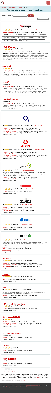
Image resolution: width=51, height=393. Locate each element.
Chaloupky (45, 72)
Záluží (27, 75)
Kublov (4, 58)
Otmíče (35, 58)
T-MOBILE (6, 258)
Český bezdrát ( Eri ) (11, 317)
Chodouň (24, 39)
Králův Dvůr (40, 56)
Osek (31, 58)
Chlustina (13, 56)
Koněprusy (16, 40)
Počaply (39, 58)
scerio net (6, 66)
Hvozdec (40, 72)
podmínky (22, 380)
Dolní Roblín (32, 37)
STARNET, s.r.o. (8, 47)
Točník (16, 75)
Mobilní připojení (6, 133)
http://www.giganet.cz (28, 170)
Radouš (39, 92)
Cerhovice (22, 37)
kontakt (28, 385)
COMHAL (6, 346)
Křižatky (46, 56)
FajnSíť (5, 82)
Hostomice (10, 39)
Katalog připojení (12, 7)
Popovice (4, 59)
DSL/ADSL (4, 128)
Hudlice (15, 39)
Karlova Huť (31, 90)
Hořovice (4, 39)
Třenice (20, 75)
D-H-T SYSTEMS (9, 359)
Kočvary (43, 90)
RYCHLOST (9, 3)
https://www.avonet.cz (28, 189)
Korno (20, 40)
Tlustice (12, 75)
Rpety (3, 75)
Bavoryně (12, 34)
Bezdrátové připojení (7, 32)
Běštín (33, 36)
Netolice (37, 74)
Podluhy (44, 58)
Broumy (4, 37)
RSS (39, 385)
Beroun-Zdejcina (27, 36)
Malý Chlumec (38, 91)
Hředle (42, 55)
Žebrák (31, 75)
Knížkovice (5, 40)
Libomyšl (12, 58)
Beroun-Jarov (38, 34)
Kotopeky (25, 40)
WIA (4, 287)
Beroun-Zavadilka (10, 36)
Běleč (16, 34)
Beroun (20, 7)
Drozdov (38, 37)
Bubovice (13, 37)
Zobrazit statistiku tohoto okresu (9, 371)
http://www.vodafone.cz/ (40, 149)
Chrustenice (30, 39)
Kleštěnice (13, 74)
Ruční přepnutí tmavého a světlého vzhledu (16, 386)
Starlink (6, 274)
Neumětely (23, 58)
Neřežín (33, 74)
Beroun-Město (27, 53)
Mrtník (28, 74)
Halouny (43, 37)
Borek (45, 36)
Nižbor (28, 58)
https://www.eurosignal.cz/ (30, 29)
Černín (27, 37)
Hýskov (19, 39)
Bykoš (17, 37)
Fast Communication (11, 333)
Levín (7, 58)
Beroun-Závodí (19, 36)
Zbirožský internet (10, 99)
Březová (9, 37)
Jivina (9, 74)
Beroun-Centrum (22, 34)
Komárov (10, 40)
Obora (9, 92)
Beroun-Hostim (30, 34)
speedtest (38, 377)
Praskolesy (10, 59)
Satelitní (4, 209)
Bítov (42, 36)
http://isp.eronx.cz (26, 239)
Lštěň (33, 91)
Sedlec (7, 75)
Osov (16, 92)
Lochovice (17, 58)
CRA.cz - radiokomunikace (13, 304)
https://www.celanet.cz (28, 204)
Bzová (24, 55)
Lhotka (19, 91)
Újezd (23, 75)
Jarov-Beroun (41, 39)
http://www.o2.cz (39, 125)
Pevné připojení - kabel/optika (9, 131)
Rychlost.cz (3, 7)
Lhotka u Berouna (26, 107)
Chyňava (35, 39)
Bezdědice (38, 36)
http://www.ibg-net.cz (27, 224)
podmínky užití (34, 385)
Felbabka (30, 72)
